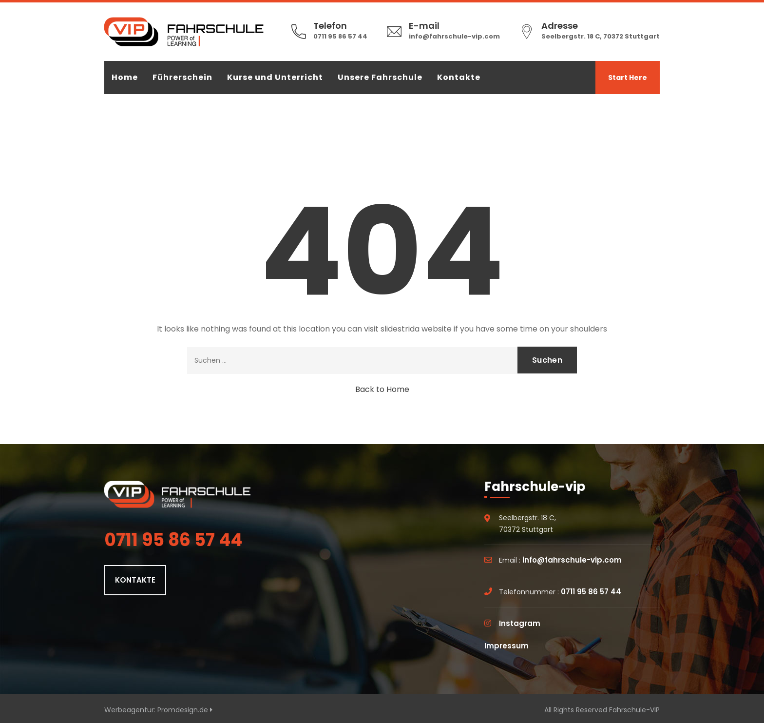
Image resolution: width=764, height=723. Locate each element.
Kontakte (458, 77)
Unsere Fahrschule (380, 77)
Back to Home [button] (382, 389)
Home (125, 77)
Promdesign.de (184, 710)
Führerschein (182, 77)
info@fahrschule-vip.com (454, 36)
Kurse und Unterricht (275, 77)
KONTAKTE (135, 580)
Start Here (627, 77)
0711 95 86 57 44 (340, 36)
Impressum (506, 646)
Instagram (519, 623)
